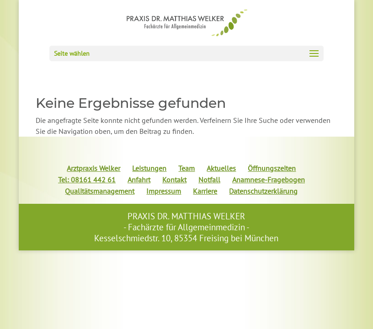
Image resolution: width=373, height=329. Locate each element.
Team (186, 168)
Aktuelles (221, 168)
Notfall (209, 179)
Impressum (163, 191)
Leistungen (149, 168)
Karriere (205, 191)
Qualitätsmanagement (99, 191)
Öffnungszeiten (272, 168)
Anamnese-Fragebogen (268, 179)
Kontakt (174, 179)
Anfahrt (139, 179)
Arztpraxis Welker (93, 168)
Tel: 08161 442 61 (87, 179)
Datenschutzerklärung (263, 191)
